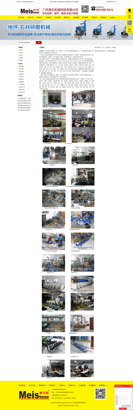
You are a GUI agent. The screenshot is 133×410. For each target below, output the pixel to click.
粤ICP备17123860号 (63, 405)
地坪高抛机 (21, 71)
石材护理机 (21, 79)
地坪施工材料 (22, 89)
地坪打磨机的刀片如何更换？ (24, 110)
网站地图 (109, 1)
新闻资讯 (42, 385)
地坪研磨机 (21, 66)
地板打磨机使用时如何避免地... (25, 107)
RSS (113, 1)
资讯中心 (39, 17)
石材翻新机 (21, 81)
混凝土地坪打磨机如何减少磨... (25, 103)
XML (115, 1)
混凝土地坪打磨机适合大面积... (25, 100)
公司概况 (108, 47)
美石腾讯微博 (60, 1)
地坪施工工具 (22, 92)
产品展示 (49, 17)
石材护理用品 (22, 84)
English (112, 17)
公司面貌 (21, 57)
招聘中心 (67, 17)
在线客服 (76, 17)
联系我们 (103, 17)
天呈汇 (77, 405)
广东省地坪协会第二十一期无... (25, 98)
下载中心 (94, 17)
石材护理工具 (22, 87)
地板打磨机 (21, 74)
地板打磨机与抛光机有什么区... (25, 105)
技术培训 (58, 17)
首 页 (103, 47)
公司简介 (21, 50)
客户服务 (85, 17)
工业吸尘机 (21, 76)
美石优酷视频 (75, 1)
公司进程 (21, 52)
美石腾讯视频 (68, 1)
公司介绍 (30, 17)
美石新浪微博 (53, 1)
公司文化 (21, 55)
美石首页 (21, 17)
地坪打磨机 (21, 68)
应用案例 (92, 385)
